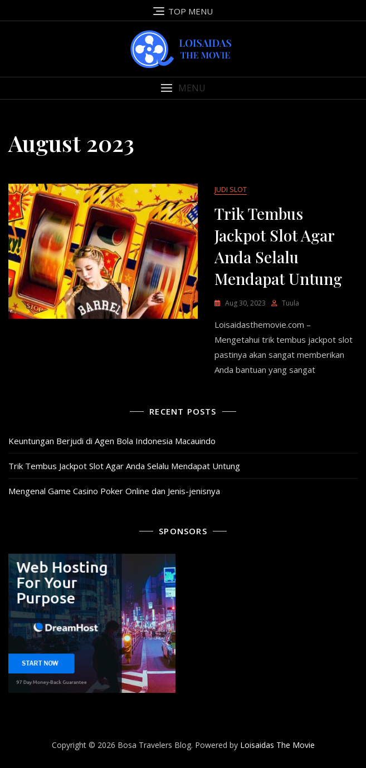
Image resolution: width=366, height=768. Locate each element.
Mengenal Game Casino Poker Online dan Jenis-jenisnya (114, 490)
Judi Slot (230, 189)
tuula (290, 303)
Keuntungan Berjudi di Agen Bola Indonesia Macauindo (112, 440)
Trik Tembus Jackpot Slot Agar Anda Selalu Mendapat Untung (124, 465)
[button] (183, 88)
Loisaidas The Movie (277, 745)
